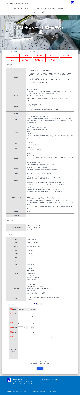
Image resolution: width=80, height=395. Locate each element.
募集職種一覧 (62, 8)
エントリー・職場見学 (40, 12)
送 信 (40, 368)
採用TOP (16, 8)
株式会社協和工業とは (27, 8)
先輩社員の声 (52, 8)
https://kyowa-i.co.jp (46, 380)
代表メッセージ (41, 8)
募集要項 (15, 51)
